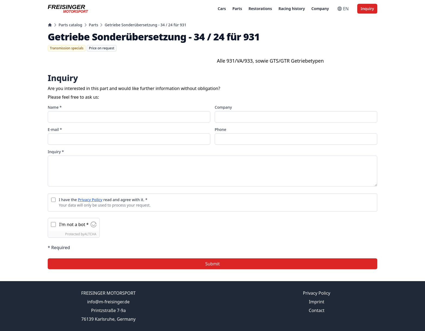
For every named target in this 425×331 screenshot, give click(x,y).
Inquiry (367, 8)
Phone (220, 129)
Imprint (316, 302)
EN (343, 9)
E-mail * (55, 129)
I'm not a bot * (74, 224)
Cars (222, 8)
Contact (316, 310)
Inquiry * (56, 151)
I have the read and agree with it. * (103, 199)
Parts (237, 8)
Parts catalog (70, 24)
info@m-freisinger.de (108, 302)
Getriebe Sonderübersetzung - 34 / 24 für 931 (145, 24)
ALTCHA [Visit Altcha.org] (90, 234)
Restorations (260, 8)
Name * (55, 107)
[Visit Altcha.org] (93, 224)
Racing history (291, 8)
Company (320, 8)
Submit (212, 264)
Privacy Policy (90, 199)
